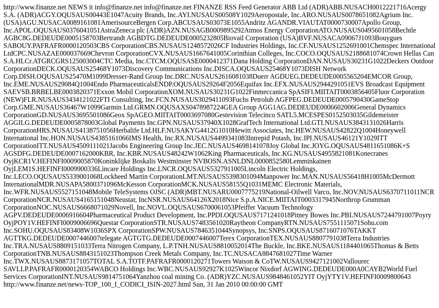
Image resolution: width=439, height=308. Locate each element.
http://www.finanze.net (219, 145)
